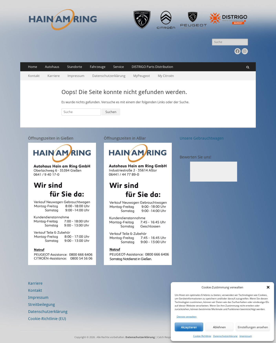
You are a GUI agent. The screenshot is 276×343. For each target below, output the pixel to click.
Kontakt (34, 76)
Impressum (245, 336)
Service (118, 67)
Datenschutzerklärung (225, 336)
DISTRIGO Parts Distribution (152, 67)
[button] (268, 287)
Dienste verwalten (186, 316)
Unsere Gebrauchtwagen (202, 138)
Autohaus (52, 67)
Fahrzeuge (97, 67)
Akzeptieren (189, 327)
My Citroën (166, 76)
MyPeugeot (141, 76)
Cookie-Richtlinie (202, 336)
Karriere (54, 76)
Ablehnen (219, 327)
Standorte (74, 67)
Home (32, 67)
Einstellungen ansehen (253, 327)
